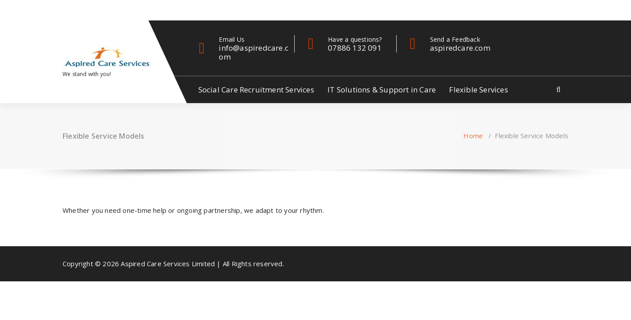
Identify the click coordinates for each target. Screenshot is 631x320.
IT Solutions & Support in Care (381, 89)
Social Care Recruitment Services (256, 89)
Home (473, 135)
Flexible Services (478, 89)
